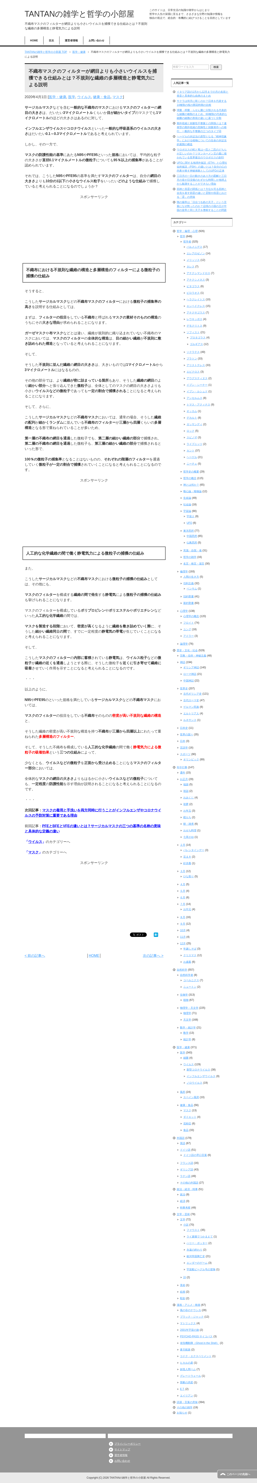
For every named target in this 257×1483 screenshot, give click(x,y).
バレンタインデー (193, 850)
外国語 (181, 1138)
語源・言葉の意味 (187, 1402)
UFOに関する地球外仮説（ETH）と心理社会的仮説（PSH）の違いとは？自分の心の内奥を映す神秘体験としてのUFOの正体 (202, 166)
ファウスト (193, 1230)
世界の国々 (186, 734)
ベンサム (192, 588)
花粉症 (187, 1123)
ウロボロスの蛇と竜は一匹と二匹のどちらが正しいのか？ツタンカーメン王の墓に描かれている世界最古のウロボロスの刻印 (202, 153)
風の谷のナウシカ (190, 1310)
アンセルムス (194, 398)
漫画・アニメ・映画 (188, 1304)
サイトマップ (122, 1449)
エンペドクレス (196, 306)
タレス (190, 266)
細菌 (186, 1057)
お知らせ (182, 1412)
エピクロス (193, 371)
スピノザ (192, 437)
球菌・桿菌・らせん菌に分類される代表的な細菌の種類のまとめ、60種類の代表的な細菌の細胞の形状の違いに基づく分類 (202, 114)
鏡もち (187, 817)
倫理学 (184, 571)
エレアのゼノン (196, 253)
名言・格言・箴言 (193, 563)
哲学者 (187, 241)
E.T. (182, 1389)
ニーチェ (192, 463)
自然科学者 (186, 975)
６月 (182, 897)
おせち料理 (189, 830)
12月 (182, 943)
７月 (182, 904)
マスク (117, 97)
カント (190, 450)
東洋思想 (188, 530)
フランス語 (186, 1162)
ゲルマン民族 (191, 706)
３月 (182, 871)
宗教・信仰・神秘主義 (193, 655)
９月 (182, 923)
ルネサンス (189, 720)
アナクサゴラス (196, 312)
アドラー (188, 635)
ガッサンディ (194, 424)
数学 (186, 1032)
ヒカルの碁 (186, 1362)
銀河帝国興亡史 (196, 1256)
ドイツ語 (185, 1149)
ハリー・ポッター (197, 1243)
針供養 (187, 863)
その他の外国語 (189, 1182)
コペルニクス (191, 980)
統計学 (187, 1039)
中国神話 (188, 680)
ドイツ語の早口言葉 (195, 1155)
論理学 (184, 643)
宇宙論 (187, 511)
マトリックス (188, 1323)
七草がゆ (188, 837)
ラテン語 (185, 1176)
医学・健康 (57, 97)
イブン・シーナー (197, 384)
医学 (71, 97)
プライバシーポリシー (127, 1443)
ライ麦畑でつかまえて (200, 1236)
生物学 (184, 994)
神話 (182, 662)
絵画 (182, 1291)
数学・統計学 (188, 1027)
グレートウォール (190, 1375)
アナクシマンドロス (198, 273)
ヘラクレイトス (196, 299)
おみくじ (188, 797)
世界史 (184, 688)
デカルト (192, 417)
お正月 (184, 779)
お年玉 (187, 810)
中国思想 (192, 536)
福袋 (186, 784)
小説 (186, 1224)
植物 (186, 1000)
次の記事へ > (153, 955)
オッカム (192, 411)
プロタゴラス (198, 337)
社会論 (187, 504)
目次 (51, 40)
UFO (189, 522)
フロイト (188, 622)
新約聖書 (188, 603)
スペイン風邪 (191, 1097)
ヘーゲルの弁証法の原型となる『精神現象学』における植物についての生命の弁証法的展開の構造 (202, 140)
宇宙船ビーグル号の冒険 (201, 1269)
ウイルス (84, 97)
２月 (182, 844)
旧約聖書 (188, 596)
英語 (182, 1143)
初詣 (186, 791)
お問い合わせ (96, 40)
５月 (182, 890)
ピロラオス (193, 292)
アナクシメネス (196, 279)
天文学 (187, 1019)
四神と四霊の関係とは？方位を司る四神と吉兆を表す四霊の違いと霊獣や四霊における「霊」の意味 (202, 193)
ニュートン (189, 986)
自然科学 (182, 969)
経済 (182, 1201)
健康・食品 (101, 97)
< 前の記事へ (35, 955)
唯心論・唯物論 (192, 491)
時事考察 (185, 1207)
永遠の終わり (194, 1249)
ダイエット (189, 1116)
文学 (182, 1219)
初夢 (186, 804)
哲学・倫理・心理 (187, 231)
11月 (182, 936)
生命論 (187, 497)
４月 (182, 884)
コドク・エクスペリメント (196, 1356)
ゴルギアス (196, 344)
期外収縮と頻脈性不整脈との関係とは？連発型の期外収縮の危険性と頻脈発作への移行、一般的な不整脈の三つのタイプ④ (202, 127)
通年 (182, 772)
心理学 (184, 610)
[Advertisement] (94, 230)
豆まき (187, 856)
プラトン (192, 358)
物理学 (187, 1013)
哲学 (182, 236)
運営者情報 (71, 40)
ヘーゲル (192, 457)
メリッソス (193, 260)
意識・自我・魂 (192, 550)
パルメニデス (194, 246)
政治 (182, 1194)
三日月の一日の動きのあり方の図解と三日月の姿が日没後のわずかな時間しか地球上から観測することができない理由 (202, 179)
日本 (182, 741)
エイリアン (186, 1395)
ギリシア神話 (191, 667)
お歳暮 (187, 961)
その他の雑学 (184, 1407)
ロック (190, 430)
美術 (182, 1285)
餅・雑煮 (188, 823)
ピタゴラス (193, 286)
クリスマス (189, 955)
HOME (34, 40)
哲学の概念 (189, 478)
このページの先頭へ (238, 1474)
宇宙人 (190, 516)
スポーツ (185, 754)
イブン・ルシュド (197, 391)
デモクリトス (194, 325)
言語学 (184, 747)
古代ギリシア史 (192, 693)
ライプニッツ (194, 444)
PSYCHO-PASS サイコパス (196, 1336)
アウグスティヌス (197, 378)
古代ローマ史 (191, 700)
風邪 (182, 1092)
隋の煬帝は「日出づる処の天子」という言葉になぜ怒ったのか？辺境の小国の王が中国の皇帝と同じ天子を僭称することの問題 (202, 206)
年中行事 (182, 767)
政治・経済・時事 (187, 1189)
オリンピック (191, 759)
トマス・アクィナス (198, 404)
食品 (186, 1130)
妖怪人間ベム (188, 1369)
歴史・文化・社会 (187, 650)
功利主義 (188, 583)
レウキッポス (194, 319)
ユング (187, 629)
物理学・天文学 (189, 1007)
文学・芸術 (183, 1214)
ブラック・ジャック (192, 1316)
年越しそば (189, 948)
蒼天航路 (185, 1349)
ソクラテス (193, 352)
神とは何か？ (191, 484)
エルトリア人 (191, 713)
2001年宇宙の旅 (189, 1329)
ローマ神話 (189, 674)
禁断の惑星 (186, 1382)
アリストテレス (196, 365)
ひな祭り (188, 876)
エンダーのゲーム (197, 1262)
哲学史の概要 (191, 471)
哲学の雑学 (189, 557)
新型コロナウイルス (198, 1069)
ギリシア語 (186, 1169)
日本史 (184, 727)
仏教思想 (192, 542)
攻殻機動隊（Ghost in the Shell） (199, 1343)
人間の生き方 (191, 576)
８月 (182, 917)
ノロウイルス (194, 1082)
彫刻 (182, 1298)
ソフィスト (193, 332)
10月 (182, 930)
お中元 (187, 909)
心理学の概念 (191, 616)
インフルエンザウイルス (201, 1076)
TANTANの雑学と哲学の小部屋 (80, 13)
